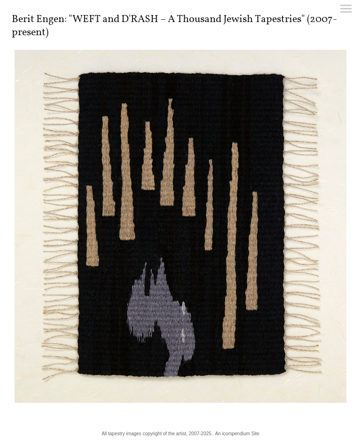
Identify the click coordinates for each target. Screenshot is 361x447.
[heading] (180, 33)
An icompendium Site (237, 433)
